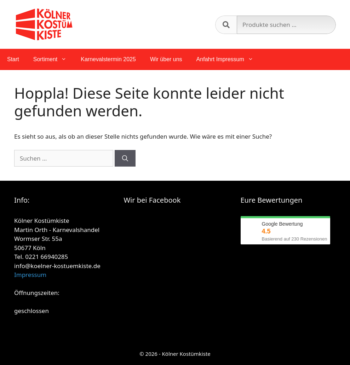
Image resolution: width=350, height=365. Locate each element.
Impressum (30, 275)
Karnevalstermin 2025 (108, 59)
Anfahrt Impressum (228, 59)
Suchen (226, 25)
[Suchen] (125, 158)
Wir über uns (166, 59)
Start (13, 59)
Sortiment (53, 59)
